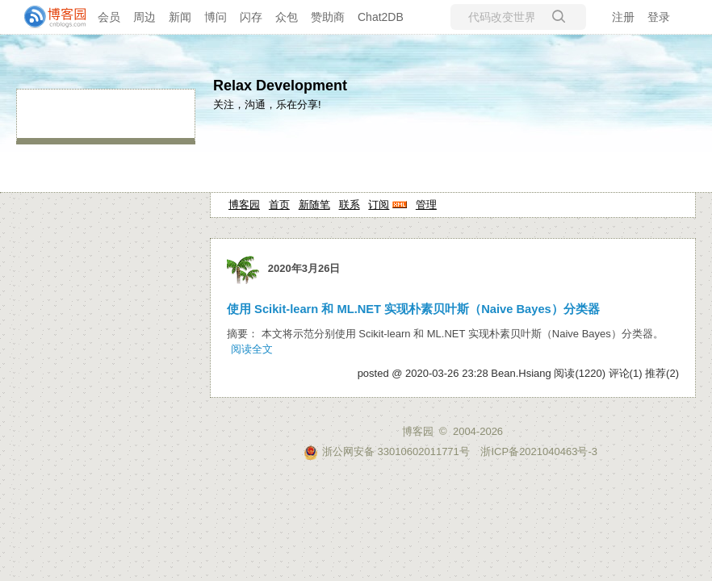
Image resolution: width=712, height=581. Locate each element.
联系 (349, 205)
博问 (215, 16)
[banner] (48, 17)
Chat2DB (381, 16)
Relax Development (280, 85)
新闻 (180, 16)
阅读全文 (252, 349)
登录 (658, 16)
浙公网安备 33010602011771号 (387, 451)
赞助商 (328, 16)
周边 (144, 16)
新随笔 (314, 205)
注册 (623, 16)
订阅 (378, 205)
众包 (286, 16)
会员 (109, 16)
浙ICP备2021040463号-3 (538, 451)
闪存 (251, 16)
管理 (426, 205)
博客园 (244, 205)
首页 (279, 205)
